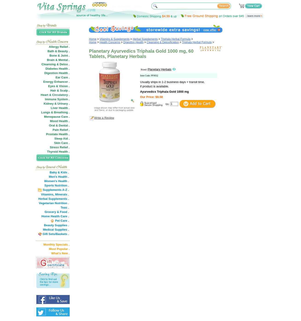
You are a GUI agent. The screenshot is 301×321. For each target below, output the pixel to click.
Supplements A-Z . (56, 190)
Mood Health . (59, 121)
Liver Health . (60, 108)
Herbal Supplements (145, 39)
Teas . (65, 207)
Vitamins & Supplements (115, 39)
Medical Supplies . (56, 229)
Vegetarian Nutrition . (54, 203)
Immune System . (57, 99)
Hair (53, 90)
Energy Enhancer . (56, 81)
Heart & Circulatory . (55, 95)
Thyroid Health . (58, 151)
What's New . (60, 253)
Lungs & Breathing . (55, 112)
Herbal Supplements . (53, 199)
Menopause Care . (56, 116)
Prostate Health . (58, 134)
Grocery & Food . (57, 212)
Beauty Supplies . (56, 225)
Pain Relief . (61, 130)
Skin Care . (61, 143)
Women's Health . (56, 181)
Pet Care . (62, 220)
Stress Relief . (60, 147)
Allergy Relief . (59, 47)
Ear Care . (63, 77)
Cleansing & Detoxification (163, 42)
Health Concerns (110, 42)
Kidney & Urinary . (57, 103)
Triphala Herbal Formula (175, 39)
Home (92, 39)
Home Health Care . (55, 216)
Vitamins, (47, 194)
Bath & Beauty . (58, 51)
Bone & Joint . (59, 55)
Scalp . (65, 90)
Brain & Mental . (58, 60)
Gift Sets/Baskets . (56, 234)
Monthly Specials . (56, 244)
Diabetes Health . (58, 68)
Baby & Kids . (59, 172)
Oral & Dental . (59, 125)
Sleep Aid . (62, 138)
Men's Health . (59, 176)
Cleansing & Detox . (55, 64)
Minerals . (62, 194)
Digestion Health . (57, 73)
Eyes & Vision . (59, 86)
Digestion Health (133, 42)
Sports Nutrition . (56, 185)
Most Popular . (59, 249)
